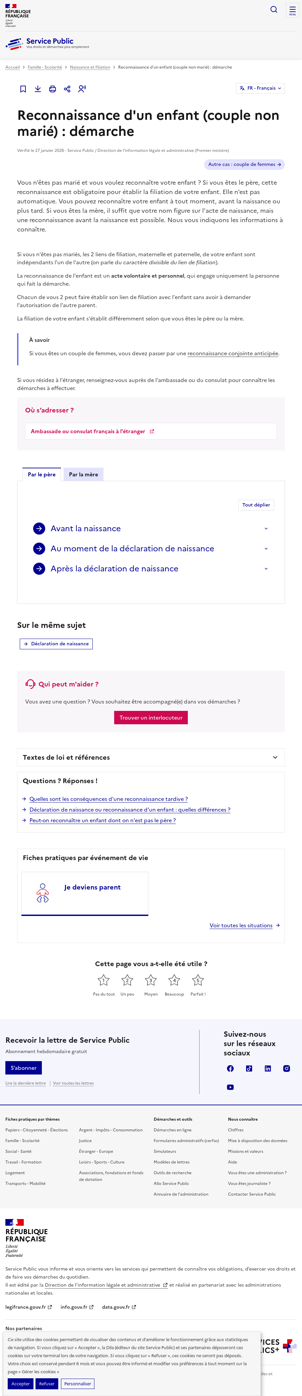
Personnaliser (77, 1384)
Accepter (20, 1384)
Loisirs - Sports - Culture (102, 1149)
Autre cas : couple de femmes (241, 164)
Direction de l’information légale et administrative (106, 1272)
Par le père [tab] (42, 474)
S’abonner (23, 1055)
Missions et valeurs (245, 1138)
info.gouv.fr (77, 1294)
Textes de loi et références (66, 744)
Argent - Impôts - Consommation (111, 1117)
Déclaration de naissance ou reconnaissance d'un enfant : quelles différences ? (129, 797)
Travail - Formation (23, 1149)
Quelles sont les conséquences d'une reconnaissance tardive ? (108, 786)
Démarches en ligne (173, 1117)
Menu (292, 14)
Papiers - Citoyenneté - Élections (36, 1117)
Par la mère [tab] (83, 474)
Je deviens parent (92, 874)
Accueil (12, 67)
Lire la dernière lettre (25, 1070)
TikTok (249, 1055)
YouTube (230, 1074)
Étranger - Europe (96, 1138)
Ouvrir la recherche (274, 9)
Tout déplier (256, 504)
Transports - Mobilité (25, 1171)
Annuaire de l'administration (181, 1181)
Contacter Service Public (252, 1181)
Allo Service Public (171, 1171)
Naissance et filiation (90, 67)
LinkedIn (268, 1055)
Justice (85, 1128)
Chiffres (235, 1117)
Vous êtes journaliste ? (249, 1171)
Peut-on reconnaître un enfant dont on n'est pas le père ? (102, 807)
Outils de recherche (173, 1160)
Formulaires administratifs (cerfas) (186, 1128)
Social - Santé (18, 1138)
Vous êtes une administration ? (257, 1160)
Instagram (286, 1055)
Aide (232, 1149)
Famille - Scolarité (45, 67)
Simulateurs (165, 1138)
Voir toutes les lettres (73, 1070)
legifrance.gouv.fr (29, 1294)
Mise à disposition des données (257, 1128)
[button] (82, 89)
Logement (15, 1160)
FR (261, 88)
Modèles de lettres (172, 1149)
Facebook (230, 1055)
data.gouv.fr (119, 1294)
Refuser (47, 1384)
